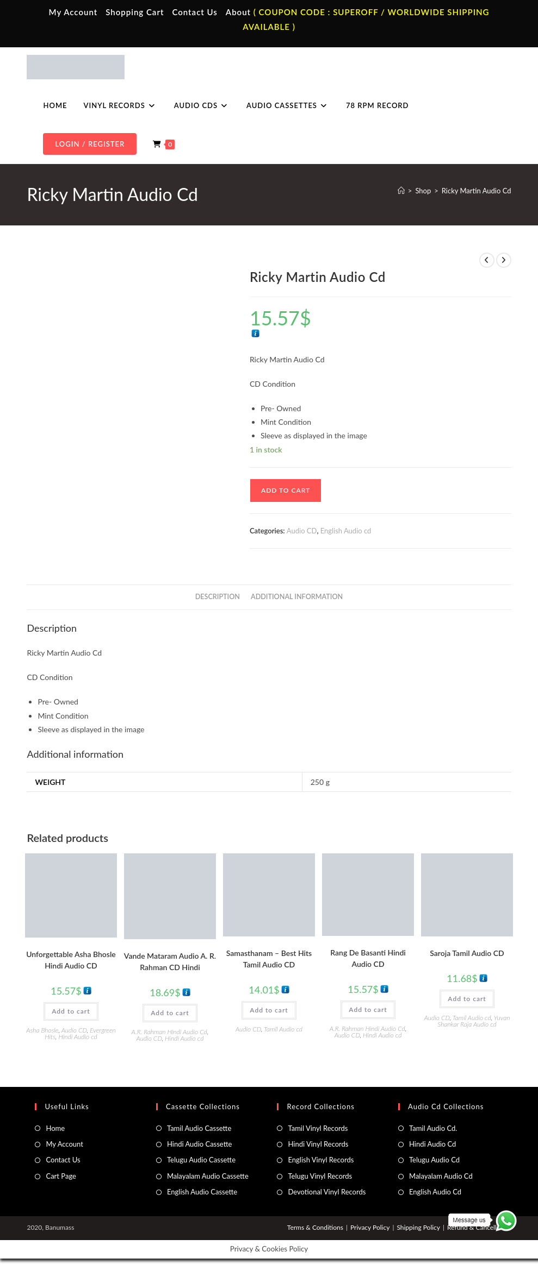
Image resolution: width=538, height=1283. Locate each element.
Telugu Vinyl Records (320, 1176)
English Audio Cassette (202, 1191)
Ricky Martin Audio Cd (476, 190)
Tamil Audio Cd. (433, 1128)
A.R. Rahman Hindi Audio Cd (169, 1032)
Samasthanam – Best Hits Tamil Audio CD (269, 958)
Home (55, 1128)
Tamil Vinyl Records (318, 1128)
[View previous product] (486, 260)
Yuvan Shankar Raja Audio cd (473, 1021)
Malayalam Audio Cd (441, 1176)
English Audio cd (346, 530)
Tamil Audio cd (283, 1029)
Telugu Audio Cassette (201, 1159)
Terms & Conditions (315, 1227)
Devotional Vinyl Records (327, 1191)
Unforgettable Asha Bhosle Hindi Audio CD (71, 959)
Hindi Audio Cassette (199, 1144)
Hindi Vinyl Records (318, 1144)
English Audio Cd (435, 1191)
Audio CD (302, 530)
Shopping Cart (135, 12)
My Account (73, 12)
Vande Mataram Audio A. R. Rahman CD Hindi (170, 961)
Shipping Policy (418, 1227)
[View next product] (503, 260)
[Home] (401, 190)
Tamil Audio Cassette (199, 1128)
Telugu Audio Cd (434, 1159)
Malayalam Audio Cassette (208, 1176)
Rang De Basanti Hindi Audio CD (368, 958)
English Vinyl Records (321, 1159)
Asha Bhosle (42, 1030)
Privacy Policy (369, 1227)
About (238, 12)
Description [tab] (217, 597)
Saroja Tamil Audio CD (467, 953)
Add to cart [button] (71, 1011)
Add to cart (285, 490)
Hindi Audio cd (77, 1037)
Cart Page (61, 1176)
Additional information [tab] (297, 597)
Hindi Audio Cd (432, 1144)
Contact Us (194, 12)
